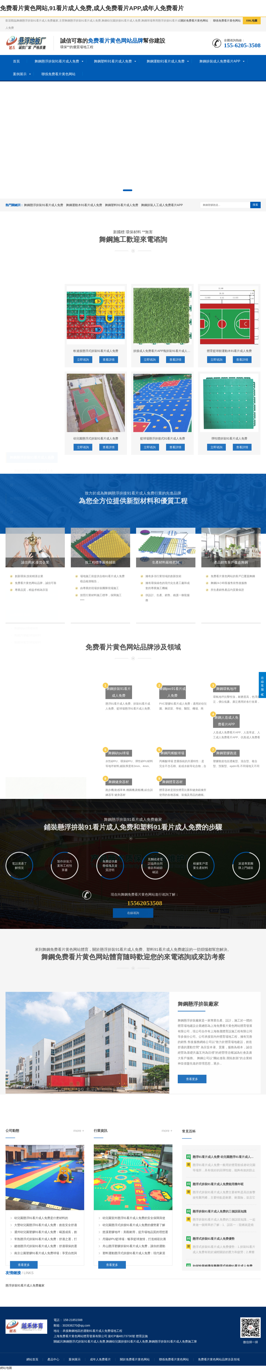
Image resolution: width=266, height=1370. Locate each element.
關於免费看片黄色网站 (194, 20)
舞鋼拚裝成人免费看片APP (219, 61)
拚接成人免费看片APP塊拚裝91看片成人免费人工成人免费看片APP (178, 486)
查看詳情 (109, 494)
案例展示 (20, 74)
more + (78, 1239)
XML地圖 (251, 20)
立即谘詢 (83, 494)
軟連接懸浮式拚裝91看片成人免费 (95, 486)
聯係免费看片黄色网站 (227, 20)
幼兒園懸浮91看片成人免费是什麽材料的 (41, 1326)
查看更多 (192, 1159)
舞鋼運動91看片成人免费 (166, 61)
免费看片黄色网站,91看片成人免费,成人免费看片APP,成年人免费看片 (92, 8)
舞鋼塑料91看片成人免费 (113, 61)
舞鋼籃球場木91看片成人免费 (33, 566)
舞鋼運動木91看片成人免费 (84, 205)
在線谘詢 (133, 934)
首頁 (16, 61)
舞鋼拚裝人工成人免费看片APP (162, 205)
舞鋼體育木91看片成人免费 (32, 573)
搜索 (255, 204)
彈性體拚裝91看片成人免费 (229, 573)
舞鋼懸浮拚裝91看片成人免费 (57, 61)
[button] (127, 190)
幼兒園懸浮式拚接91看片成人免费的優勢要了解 (133, 1333)
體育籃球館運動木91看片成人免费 (229, 486)
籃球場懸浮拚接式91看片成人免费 (162, 573)
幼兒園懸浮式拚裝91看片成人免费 (95, 573)
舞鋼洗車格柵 (23, 525)
